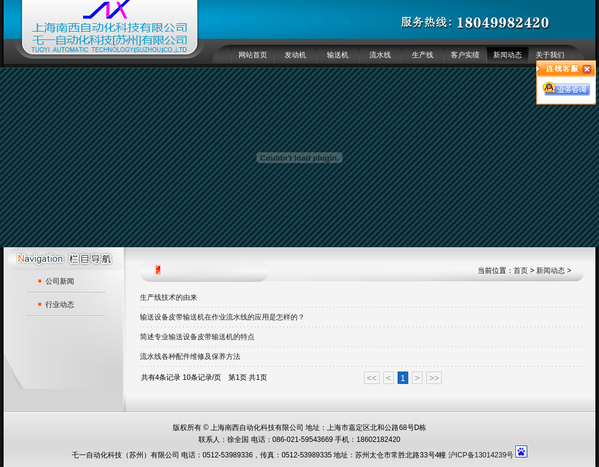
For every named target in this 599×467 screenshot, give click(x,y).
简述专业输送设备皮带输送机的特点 (197, 337)
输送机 (338, 55)
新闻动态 (507, 55)
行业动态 (59, 304)
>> (434, 378)
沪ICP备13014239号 (481, 455)
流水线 (380, 55)
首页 (521, 270)
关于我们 (550, 55)
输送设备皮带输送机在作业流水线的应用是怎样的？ (222, 317)
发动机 (295, 55)
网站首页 (253, 55)
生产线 (422, 55)
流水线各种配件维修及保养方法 (190, 356)
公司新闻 (59, 281)
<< (372, 378)
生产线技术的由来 (168, 297)
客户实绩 (465, 55)
